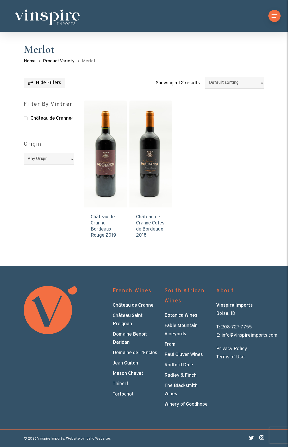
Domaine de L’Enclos (135, 353)
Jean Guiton (125, 363)
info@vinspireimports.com (249, 335)
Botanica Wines (180, 316)
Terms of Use (230, 357)
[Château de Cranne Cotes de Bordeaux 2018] (150, 154)
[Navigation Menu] (274, 16)
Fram (170, 344)
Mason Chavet (128, 374)
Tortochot (123, 394)
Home (30, 61)
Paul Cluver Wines (183, 355)
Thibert (120, 384)
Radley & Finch (180, 375)
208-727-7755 (236, 327)
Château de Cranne (50, 118)
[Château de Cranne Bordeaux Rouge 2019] (105, 154)
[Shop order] (234, 83)
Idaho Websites (98, 438)
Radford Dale (178, 365)
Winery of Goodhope (186, 404)
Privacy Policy (231, 349)
